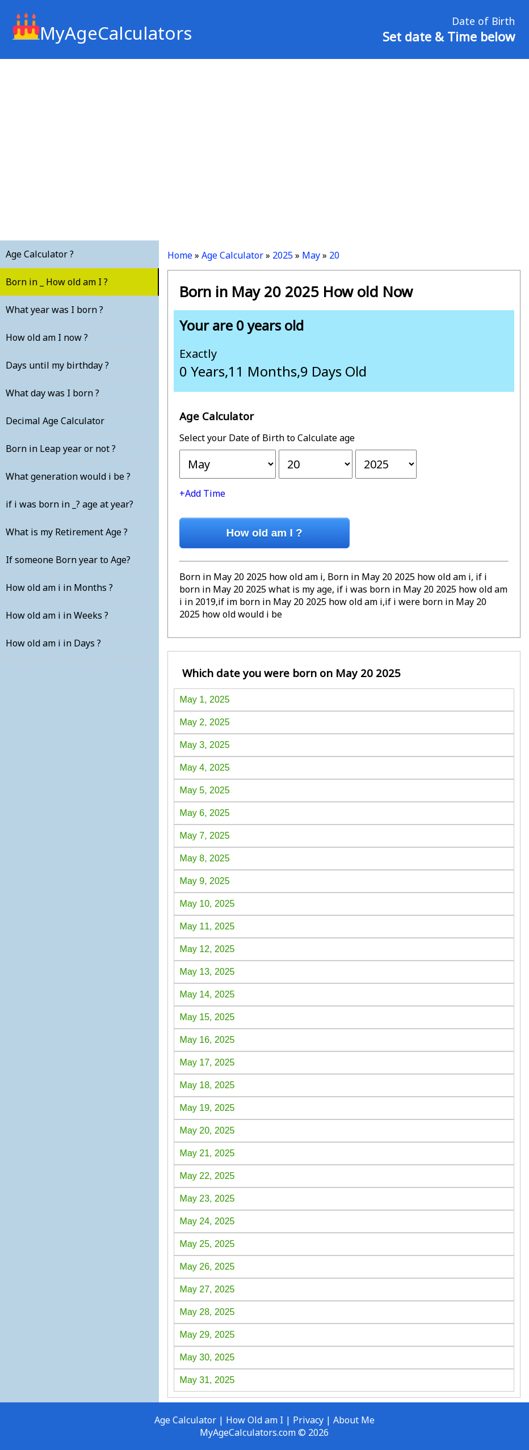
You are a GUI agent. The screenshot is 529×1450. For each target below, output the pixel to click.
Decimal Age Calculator (55, 421)
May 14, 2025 (207, 994)
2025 (282, 255)
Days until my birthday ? (57, 365)
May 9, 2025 (205, 881)
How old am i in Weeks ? (57, 615)
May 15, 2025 (207, 1017)
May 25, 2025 (207, 1244)
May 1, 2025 (205, 699)
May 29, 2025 (207, 1334)
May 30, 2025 (207, 1357)
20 (334, 255)
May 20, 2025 (207, 1130)
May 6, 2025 (205, 813)
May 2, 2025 (205, 722)
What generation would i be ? (68, 476)
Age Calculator (232, 255)
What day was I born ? (52, 393)
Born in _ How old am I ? (57, 282)
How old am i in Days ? (53, 643)
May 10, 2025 (207, 903)
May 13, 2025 (207, 971)
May (311, 255)
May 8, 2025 (205, 858)
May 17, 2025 (207, 1062)
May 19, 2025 (207, 1108)
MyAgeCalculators (102, 33)
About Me (354, 1420)
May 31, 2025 (207, 1380)
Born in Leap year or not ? (61, 448)
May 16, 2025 (207, 1040)
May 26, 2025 (207, 1266)
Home (179, 255)
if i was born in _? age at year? (69, 504)
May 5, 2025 (205, 790)
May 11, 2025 (207, 926)
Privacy (308, 1420)
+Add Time (202, 493)
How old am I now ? (47, 337)
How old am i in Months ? (59, 587)
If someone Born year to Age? (68, 559)
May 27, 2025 (207, 1289)
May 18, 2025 (207, 1085)
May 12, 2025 (207, 949)
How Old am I (254, 1420)
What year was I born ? (54, 309)
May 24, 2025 (207, 1221)
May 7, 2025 (205, 835)
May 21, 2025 (207, 1153)
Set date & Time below (449, 36)
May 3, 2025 (205, 745)
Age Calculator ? (40, 254)
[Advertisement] (264, 149)
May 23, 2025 (207, 1198)
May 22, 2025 (207, 1176)
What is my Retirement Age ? (67, 532)
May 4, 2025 (205, 767)
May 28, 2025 (207, 1312)
